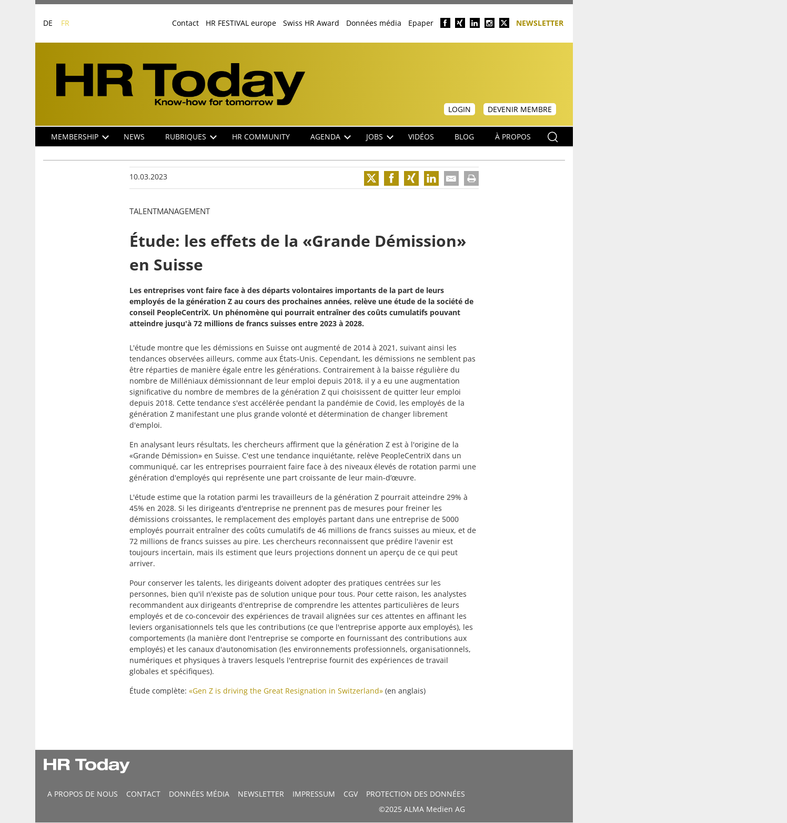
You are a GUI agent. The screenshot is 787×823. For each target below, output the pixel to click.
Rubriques (191, 137)
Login (459, 109)
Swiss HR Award (311, 23)
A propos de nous (82, 794)
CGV (351, 794)
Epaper (420, 23)
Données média (373, 23)
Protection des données (415, 794)
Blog (464, 137)
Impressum (313, 794)
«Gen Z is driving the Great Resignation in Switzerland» (286, 691)
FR (65, 23)
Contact (185, 23)
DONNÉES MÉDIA (199, 794)
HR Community (261, 137)
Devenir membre (520, 109)
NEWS (134, 137)
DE (48, 23)
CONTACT (143, 794)
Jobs (380, 137)
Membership (80, 137)
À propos (513, 137)
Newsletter (539, 22)
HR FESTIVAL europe (241, 23)
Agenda (330, 137)
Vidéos (421, 137)
